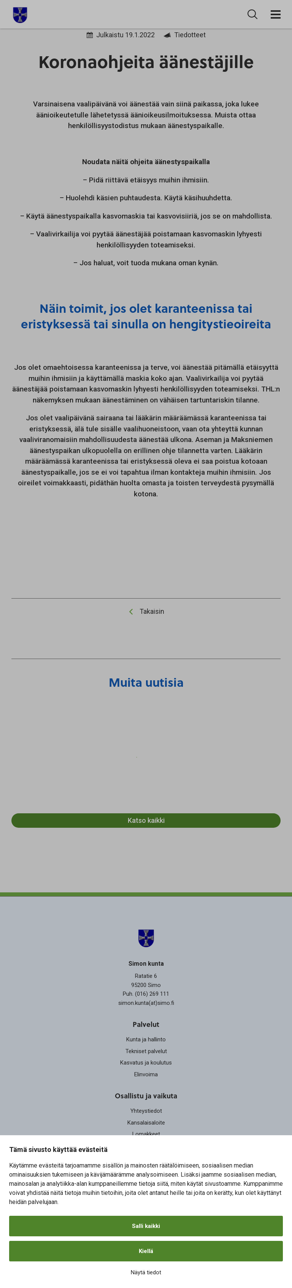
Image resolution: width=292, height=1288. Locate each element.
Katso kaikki (146, 820)
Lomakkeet (146, 1134)
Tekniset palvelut (146, 1051)
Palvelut (146, 1024)
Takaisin (152, 611)
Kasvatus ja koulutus (146, 1062)
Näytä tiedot (146, 1272)
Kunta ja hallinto (146, 1039)
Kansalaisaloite (146, 1122)
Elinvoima (146, 1074)
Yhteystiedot (146, 1110)
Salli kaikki (146, 1226)
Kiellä (146, 1251)
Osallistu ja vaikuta (146, 1095)
